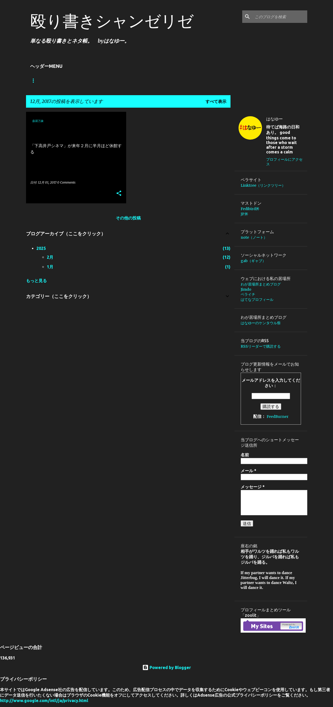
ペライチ (248, 294)
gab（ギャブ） (253, 260)
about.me (179, 80)
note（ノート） (254, 237)
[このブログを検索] (280, 16)
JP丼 (244, 214)
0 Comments (66, 182)
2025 (41, 248)
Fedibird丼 (250, 208)
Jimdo (150, 80)
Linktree (64, 80)
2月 (50, 257)
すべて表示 (216, 101)
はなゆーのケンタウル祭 (261, 323)
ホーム (36, 80)
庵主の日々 (211, 80)
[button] (119, 193)
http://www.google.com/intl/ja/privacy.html (44, 700)
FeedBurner (278, 416)
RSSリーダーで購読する (261, 346)
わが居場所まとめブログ (109, 80)
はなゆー (274, 118)
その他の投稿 (128, 218)
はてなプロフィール (257, 299)
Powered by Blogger (166, 667)
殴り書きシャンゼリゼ (112, 21)
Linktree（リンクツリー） (263, 185)
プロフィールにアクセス (284, 161)
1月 (50, 266)
